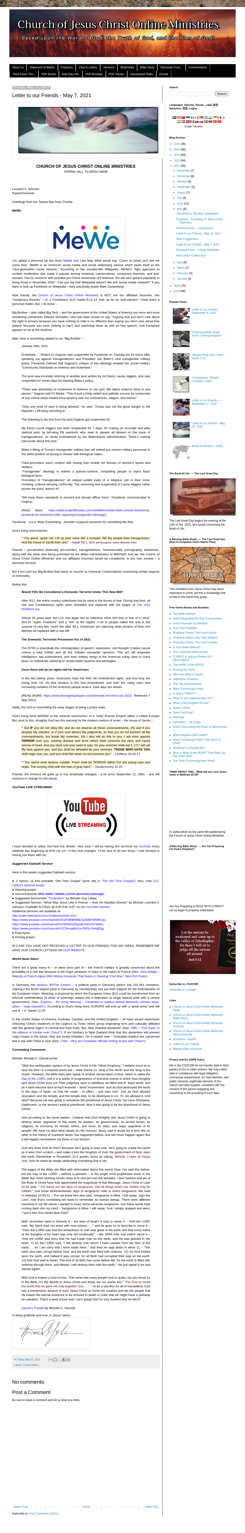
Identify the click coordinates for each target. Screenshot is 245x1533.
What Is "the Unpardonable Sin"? (193, 698)
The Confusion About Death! (190, 652)
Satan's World (181, 708)
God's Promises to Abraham (190, 623)
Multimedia (127, 67)
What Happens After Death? (190, 735)
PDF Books (49, 74)
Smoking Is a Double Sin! (188, 748)
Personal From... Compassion (194, 228)
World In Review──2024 (207, 446)
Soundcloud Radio (141, 74)
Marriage (178, 717)
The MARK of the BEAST (188, 664)
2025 (177, 144)
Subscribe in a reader (182, 990)
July (180, 198)
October (182, 181)
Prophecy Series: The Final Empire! (195, 632)
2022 (177, 160)
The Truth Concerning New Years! (194, 760)
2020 (177, 285)
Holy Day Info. (70, 74)
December (184, 170)
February (183, 273)
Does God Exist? (183, 712)
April (180, 262)
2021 (177, 166)
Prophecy (67, 67)
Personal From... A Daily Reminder (197, 250)
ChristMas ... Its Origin (187, 722)
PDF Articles (116, 74)
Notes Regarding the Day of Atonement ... (199, 618)
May (180, 209)
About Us (18, 67)
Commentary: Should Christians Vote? (205, 379)
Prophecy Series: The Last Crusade (195, 642)
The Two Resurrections (187, 684)
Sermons (108, 67)
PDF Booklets (94, 74)
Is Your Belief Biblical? (186, 647)
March (181, 267)
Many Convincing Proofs (188, 688)
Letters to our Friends (186, 1044)
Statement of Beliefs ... (187, 679)
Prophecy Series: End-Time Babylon (195, 637)
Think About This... (24, 74)
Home (86, 1506)
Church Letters (88, 67)
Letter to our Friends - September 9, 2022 (205, 311)
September (184, 187)
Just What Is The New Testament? (197, 213)
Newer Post (20, 1506)
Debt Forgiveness (187, 239)
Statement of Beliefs (42, 67)
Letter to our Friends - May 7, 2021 (198, 244)
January (182, 278)
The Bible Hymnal (184, 613)
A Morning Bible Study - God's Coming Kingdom (206, 334)
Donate (163, 74)
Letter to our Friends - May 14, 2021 (198, 233)
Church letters (31, 1365)
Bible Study (147, 67)
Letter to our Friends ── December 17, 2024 (207, 402)
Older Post (151, 1506)
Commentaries (198, 67)
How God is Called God (191, 255)
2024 (177, 149)
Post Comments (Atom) (43, 1513)
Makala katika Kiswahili (187, 1048)
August (182, 192)
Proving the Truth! (184, 669)
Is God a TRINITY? (185, 693)
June (180, 203)
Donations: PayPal (184, 1039)
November (184, 176)
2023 (177, 155)
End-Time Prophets (185, 628)
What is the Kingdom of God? (191, 703)
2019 (177, 291)
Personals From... (171, 67)
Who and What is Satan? (188, 674)
